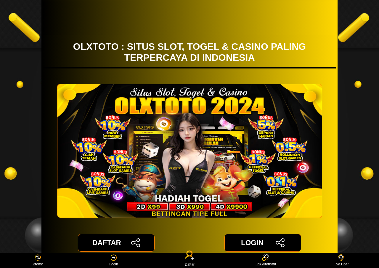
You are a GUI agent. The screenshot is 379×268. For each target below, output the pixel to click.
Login (113, 260)
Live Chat (341, 260)
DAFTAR (116, 242)
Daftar (189, 260)
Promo (38, 260)
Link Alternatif (265, 260)
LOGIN (263, 242)
